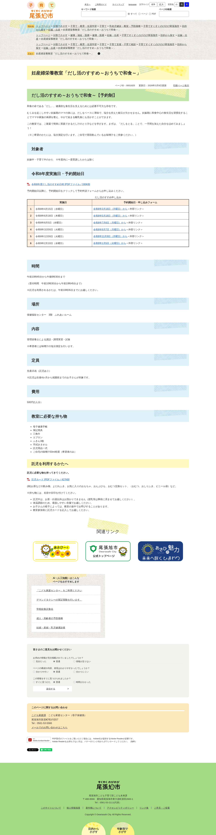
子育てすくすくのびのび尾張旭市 (161, 26)
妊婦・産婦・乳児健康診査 (50, 627)
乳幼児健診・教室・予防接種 (125, 26)
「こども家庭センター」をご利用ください (59, 590)
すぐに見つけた (43, 682)
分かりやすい (42, 672)
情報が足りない (83, 661)
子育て (103, 26)
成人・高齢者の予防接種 (49, 618)
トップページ (43, 26)
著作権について (93, 808)
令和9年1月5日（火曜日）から (109, 243)
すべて (134, 14)
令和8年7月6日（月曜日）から (109, 222)
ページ (144, 14)
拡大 (161, 4)
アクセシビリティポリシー (120, 808)
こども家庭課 (39, 715)
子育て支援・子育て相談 (122, 44)
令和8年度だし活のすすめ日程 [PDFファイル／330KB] (61, 184)
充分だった (41, 661)
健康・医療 (98, 35)
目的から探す (167, 35)
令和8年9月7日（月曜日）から (109, 229)
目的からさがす (93, 830)
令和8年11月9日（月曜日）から (110, 236)
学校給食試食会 (44, 609)
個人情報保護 (73, 808)
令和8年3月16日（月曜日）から (110, 209)
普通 (58, 661)
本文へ (87, 4)
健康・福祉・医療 (80, 35)
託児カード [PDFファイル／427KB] (50, 479)
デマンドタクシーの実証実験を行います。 (59, 600)
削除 (99, 53)
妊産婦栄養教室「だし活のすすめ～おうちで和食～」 (65, 53)
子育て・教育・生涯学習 (83, 26)
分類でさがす (60, 26)
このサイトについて (51, 808)
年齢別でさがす (122, 830)
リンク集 (144, 808)
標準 (153, 4)
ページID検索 (165, 9)
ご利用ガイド (101, 4)
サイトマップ (118, 4)
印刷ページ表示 (181, 85)
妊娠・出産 (54, 29)
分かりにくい (82, 672)
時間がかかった (83, 682)
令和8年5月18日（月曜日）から (110, 215)
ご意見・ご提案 (162, 808)
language (133, 4)
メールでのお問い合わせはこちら (50, 727)
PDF (154, 14)
